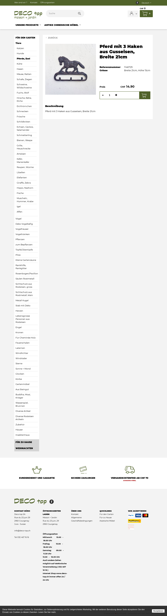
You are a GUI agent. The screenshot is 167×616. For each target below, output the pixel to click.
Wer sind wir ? (20, 2)
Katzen (20, 48)
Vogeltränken (23, 234)
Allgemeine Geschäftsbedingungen (81, 519)
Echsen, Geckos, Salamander (25, 128)
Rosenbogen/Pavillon (27, 273)
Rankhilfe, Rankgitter (21, 267)
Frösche (21, 116)
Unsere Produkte (28, 25)
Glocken (20, 374)
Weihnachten (24, 448)
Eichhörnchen (24, 106)
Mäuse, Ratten (24, 74)
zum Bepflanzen (24, 244)
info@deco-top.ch (22, 530)
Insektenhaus (23, 435)
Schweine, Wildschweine (24, 86)
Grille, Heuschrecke (23, 147)
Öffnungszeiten (47, 2)
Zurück (51, 38)
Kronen (19, 332)
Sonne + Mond (23, 369)
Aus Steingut (22, 389)
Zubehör (20, 424)
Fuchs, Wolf (23, 93)
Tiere (18, 43)
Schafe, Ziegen (24, 79)
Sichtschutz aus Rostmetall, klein (24, 294)
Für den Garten (25, 38)
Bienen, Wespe (24, 140)
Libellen (21, 172)
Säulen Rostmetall (25, 278)
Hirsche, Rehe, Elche (24, 99)
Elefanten (22, 177)
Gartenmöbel (23, 384)
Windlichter (22, 353)
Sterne (19, 363)
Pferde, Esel (23, 58)
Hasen (20, 69)
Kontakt (33, 2)
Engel (19, 327)
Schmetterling (24, 135)
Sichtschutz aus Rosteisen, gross (24, 285)
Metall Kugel (22, 300)
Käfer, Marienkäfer (23, 160)
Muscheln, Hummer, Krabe (25, 200)
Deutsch (147, 3)
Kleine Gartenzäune (26, 260)
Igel (19, 206)
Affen (19, 212)
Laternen (20, 348)
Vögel (18, 218)
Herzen (19, 311)
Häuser (19, 429)
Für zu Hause (24, 442)
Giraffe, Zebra (24, 183)
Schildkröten (23, 121)
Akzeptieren (158, 611)
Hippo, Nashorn (25, 188)
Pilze (18, 255)
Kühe (19, 64)
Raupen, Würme (25, 167)
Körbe (19, 379)
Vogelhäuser (22, 229)
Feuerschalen (23, 343)
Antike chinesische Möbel (62, 25)
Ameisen (21, 154)
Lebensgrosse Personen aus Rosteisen (23, 319)
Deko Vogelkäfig (24, 224)
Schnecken (22, 111)
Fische (20, 193)
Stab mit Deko (23, 305)
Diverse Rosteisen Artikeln (25, 418)
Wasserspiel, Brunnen (22, 404)
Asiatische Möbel (107, 521)
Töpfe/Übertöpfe (24, 249)
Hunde (20, 53)
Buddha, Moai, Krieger (23, 396)
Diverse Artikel (23, 411)
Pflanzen (20, 239)
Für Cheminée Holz (26, 337)
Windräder (21, 358)
